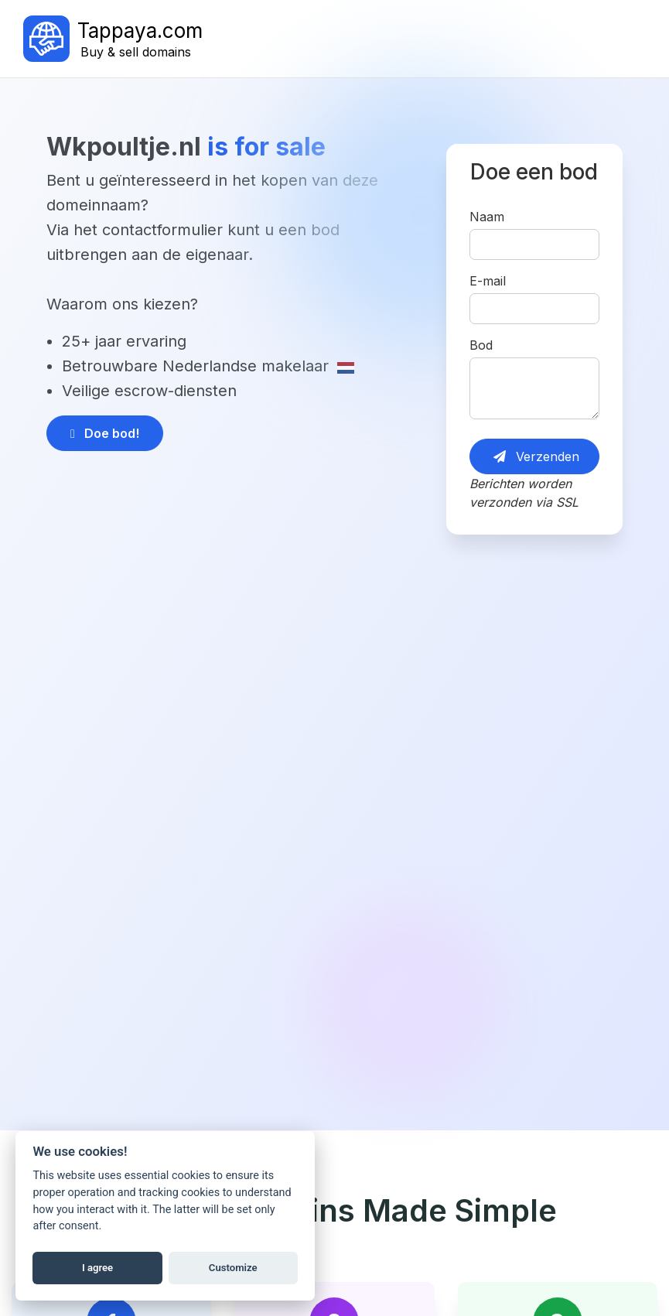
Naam (486, 216)
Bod (481, 345)
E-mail (487, 281)
